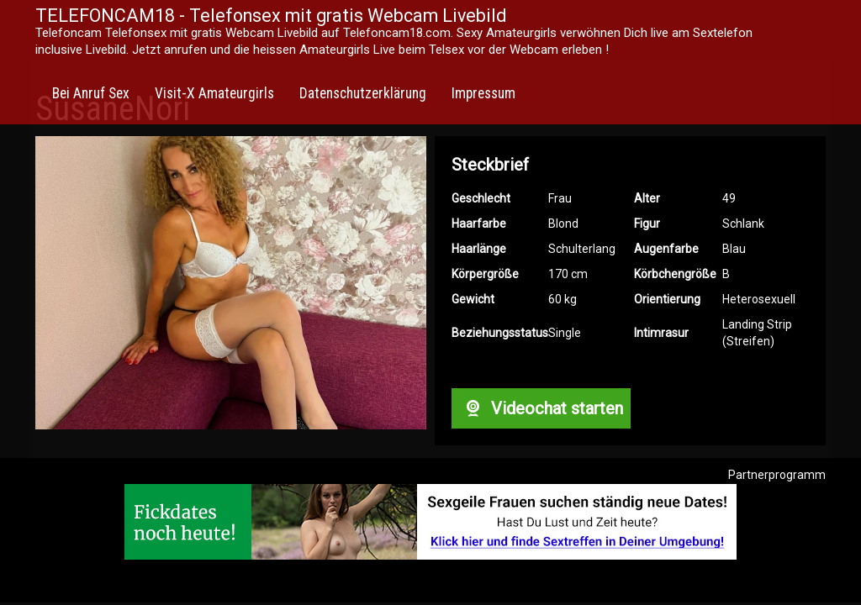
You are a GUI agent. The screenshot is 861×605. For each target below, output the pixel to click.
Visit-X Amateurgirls (214, 93)
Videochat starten (540, 408)
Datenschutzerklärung (362, 93)
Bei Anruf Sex (90, 93)
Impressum (483, 93)
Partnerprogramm (777, 474)
